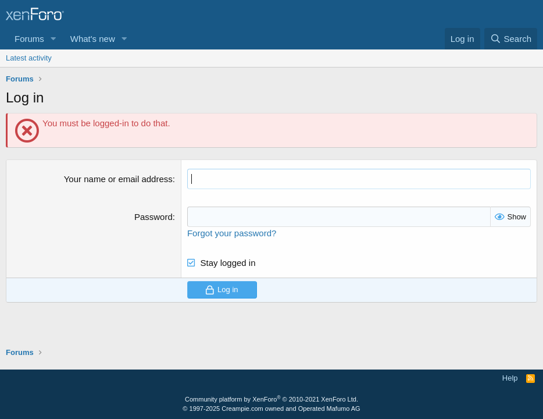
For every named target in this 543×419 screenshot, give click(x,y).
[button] (53, 38)
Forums (29, 39)
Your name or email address (118, 179)
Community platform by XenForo (271, 399)
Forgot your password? (231, 233)
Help (510, 378)
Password (153, 217)
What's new (92, 39)
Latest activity (29, 58)
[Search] (510, 38)
